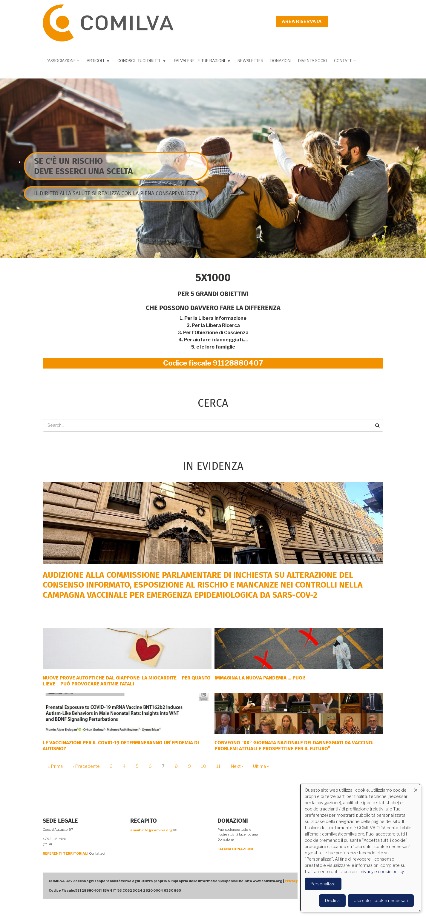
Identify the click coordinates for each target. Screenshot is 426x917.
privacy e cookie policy (381, 871)
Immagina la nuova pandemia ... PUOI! (259, 678)
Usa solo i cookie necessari (381, 900)
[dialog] (360, 847)
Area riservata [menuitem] (302, 21)
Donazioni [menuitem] (280, 60)
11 (220, 766)
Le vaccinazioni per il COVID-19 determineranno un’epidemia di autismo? (121, 745)
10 (206, 766)
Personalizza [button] (323, 883)
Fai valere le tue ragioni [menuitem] (203, 62)
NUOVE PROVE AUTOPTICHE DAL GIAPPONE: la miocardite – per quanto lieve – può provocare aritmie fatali (127, 681)
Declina (332, 900)
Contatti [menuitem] (345, 62)
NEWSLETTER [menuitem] (250, 60)
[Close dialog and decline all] (415, 787)
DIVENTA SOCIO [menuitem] (312, 60)
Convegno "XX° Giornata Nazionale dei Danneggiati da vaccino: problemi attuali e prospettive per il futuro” (293, 745)
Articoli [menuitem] (99, 62)
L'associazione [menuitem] (63, 62)
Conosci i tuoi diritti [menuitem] (142, 62)
